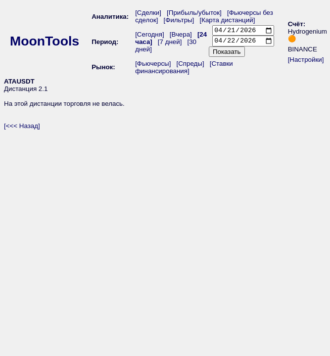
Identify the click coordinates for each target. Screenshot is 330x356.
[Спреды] (190, 66)
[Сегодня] (149, 36)
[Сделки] (148, 12)
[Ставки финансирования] (184, 69)
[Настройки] (306, 61)
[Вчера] (181, 36)
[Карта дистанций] (227, 20)
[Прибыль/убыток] (194, 12)
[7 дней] (170, 43)
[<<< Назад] (22, 128)
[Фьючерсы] (153, 66)
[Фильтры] (182, 20)
